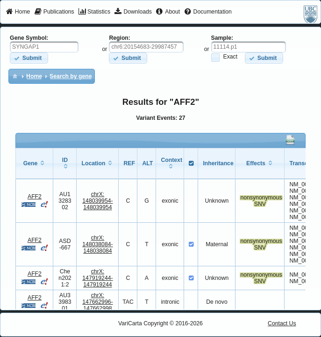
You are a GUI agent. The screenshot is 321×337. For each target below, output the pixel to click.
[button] (29, 57)
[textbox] (44, 46)
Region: (119, 38)
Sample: (222, 38)
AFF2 (35, 196)
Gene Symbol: (29, 38)
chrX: (97, 201)
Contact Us (282, 323)
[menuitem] (18, 12)
